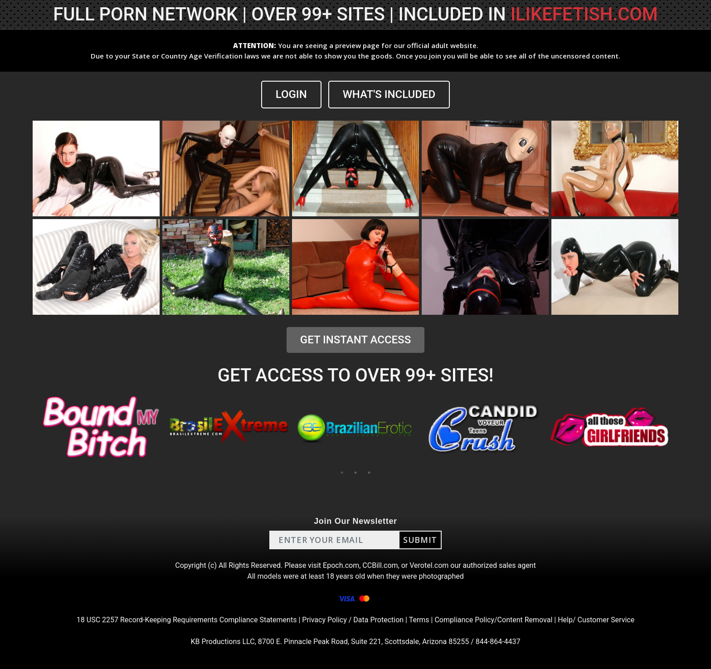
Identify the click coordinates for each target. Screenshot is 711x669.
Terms (419, 619)
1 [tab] (341, 472)
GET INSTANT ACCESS (355, 339)
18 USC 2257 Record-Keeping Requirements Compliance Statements (187, 619)
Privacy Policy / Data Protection (353, 619)
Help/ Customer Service (596, 619)
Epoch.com (341, 565)
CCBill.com (380, 565)
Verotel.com (428, 565)
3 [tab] (369, 472)
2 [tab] (355, 472)
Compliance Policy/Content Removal (493, 619)
